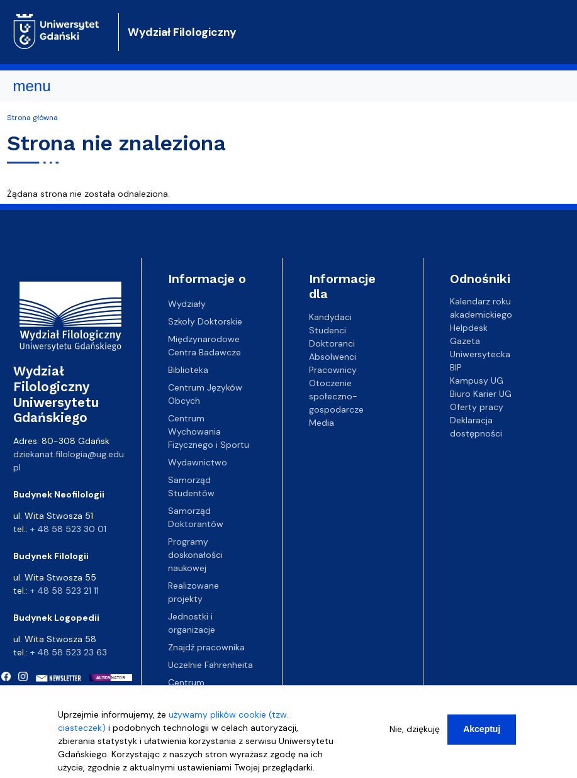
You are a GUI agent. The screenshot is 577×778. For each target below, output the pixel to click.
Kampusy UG (476, 380)
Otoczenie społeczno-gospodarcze (336, 395)
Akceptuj (481, 733)
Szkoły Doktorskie (205, 321)
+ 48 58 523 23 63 (68, 652)
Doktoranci (332, 342)
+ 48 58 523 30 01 (68, 529)
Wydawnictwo (197, 462)
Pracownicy (333, 369)
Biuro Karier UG (481, 393)
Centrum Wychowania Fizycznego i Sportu (208, 431)
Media (321, 422)
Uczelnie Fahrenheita (210, 664)
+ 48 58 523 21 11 (64, 590)
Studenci (327, 329)
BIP (456, 367)
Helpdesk (469, 327)
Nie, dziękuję (414, 733)
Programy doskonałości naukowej (195, 555)
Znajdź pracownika (206, 647)
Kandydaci (330, 316)
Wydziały (187, 303)
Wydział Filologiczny (182, 32)
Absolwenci (332, 356)
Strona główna (32, 118)
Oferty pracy (476, 407)
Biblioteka (188, 369)
